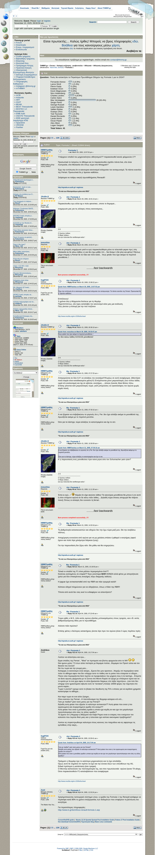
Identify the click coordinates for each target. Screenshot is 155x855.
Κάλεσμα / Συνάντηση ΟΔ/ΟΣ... (23, 208)
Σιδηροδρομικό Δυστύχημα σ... (23, 180)
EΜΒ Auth (20, 113)
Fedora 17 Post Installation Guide (127, 820)
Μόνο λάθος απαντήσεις (21, 251)
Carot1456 (18, 365)
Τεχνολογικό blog (87, 822)
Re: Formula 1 (73, 371)
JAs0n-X (45, 196)
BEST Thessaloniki (24, 107)
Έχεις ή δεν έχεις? (19, 244)
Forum (19, 42)
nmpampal (19, 217)
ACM (18, 95)
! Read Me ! (35, 8)
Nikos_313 (19, 246)
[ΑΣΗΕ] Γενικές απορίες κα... (22, 294)
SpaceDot (20, 123)
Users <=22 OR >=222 (21, 266)
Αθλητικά (87, 66)
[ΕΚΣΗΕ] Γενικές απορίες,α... (23, 216)
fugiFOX (45, 280)
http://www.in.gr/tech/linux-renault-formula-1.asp (79, 810)
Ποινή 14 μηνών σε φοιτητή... (23, 237)
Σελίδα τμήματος (23, 56)
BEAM (19, 104)
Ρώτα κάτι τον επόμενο (21, 259)
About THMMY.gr (104, 8)
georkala (18, 296)
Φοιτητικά (55, 8)
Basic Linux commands (103, 822)
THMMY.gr (44, 66)
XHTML (86, 850)
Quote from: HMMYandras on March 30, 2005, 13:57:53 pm (79, 287)
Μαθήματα (45, 8)
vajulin (17, 361)
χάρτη (116, 45)
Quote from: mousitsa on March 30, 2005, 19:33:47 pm (77, 332)
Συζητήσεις (79, 8)
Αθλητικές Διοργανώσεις (102, 66)
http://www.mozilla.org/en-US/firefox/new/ (72, 316)
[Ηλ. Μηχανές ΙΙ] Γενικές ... (22, 287)
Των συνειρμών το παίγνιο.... (23, 201)
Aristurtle (20, 97)
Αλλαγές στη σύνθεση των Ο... (23, 194)
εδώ (135, 41)
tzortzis (60, 67)
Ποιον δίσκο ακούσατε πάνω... (23, 230)
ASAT (18, 102)
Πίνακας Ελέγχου (21, 133)
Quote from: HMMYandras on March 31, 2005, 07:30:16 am (79, 448)
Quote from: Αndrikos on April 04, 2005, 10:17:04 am (77, 742)
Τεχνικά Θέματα (67, 8)
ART (18, 100)
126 (57, 138)
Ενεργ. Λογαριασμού (25, 47)
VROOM (20, 125)
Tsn (16, 358)
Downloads (24, 8)
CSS (91, 850)
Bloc (80, 850)
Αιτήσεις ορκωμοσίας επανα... (23, 309)
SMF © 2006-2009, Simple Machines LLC (84, 848)
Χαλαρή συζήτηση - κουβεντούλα (70, 66)
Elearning (20, 61)
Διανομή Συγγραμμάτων (26, 75)
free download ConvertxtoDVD (69, 822)
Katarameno (19, 181)
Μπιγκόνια (19, 267)
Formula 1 (69, 67)
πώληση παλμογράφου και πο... (24, 302)
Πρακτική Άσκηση (23, 68)
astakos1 (18, 303)
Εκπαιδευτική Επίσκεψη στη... (23, 316)
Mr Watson (19, 196)
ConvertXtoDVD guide (66, 820)
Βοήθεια (67, 45)
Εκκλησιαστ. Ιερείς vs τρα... (22, 187)
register (47, 21)
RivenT (17, 203)
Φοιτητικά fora (22, 63)
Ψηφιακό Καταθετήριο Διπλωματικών (24, 78)
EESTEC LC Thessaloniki (20, 110)
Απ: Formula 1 (73, 197)
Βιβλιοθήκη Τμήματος (25, 59)
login (39, 21)
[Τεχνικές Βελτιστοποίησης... (22, 273)
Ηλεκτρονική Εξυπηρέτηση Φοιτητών (23, 71)
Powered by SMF (63, 848)
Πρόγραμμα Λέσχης (24, 65)
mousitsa (45, 242)
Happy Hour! (91, 8)
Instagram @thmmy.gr (26, 86)
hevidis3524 (19, 363)
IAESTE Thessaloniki (25, 116)
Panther (19, 127)
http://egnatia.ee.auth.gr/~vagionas (70, 187)
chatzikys (18, 289)
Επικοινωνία (21, 49)
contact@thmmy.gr (118, 60)
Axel (43, 790)
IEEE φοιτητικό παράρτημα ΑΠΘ (21, 119)
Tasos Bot (53, 67)
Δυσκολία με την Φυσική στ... (23, 223)
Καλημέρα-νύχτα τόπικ (20, 280)
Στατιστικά (18, 323)
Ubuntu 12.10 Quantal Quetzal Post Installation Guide (95, 820)
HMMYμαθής (47, 150)
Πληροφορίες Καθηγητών (20, 82)
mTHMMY (20, 88)
